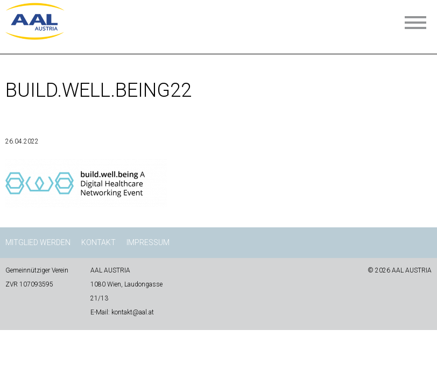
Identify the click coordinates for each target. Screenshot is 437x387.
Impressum (148, 242)
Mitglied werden (38, 242)
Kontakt (98, 242)
